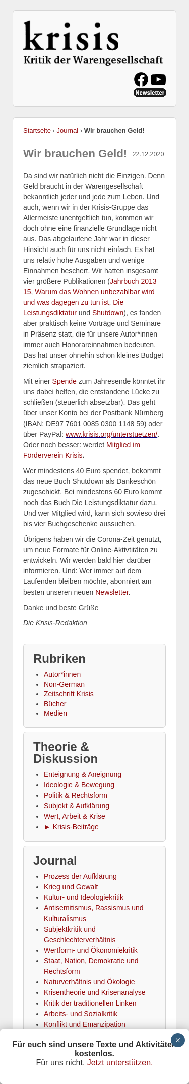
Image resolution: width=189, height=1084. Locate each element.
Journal (68, 130)
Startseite (37, 130)
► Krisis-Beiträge (71, 827)
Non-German (64, 684)
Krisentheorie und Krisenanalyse (95, 992)
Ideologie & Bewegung (79, 785)
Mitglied (118, 445)
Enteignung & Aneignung (82, 774)
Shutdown (107, 313)
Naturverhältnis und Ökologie (89, 982)
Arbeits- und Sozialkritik (80, 1014)
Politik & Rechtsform (75, 795)
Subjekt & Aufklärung (76, 806)
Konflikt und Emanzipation (84, 1024)
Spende (64, 381)
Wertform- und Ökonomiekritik (91, 950)
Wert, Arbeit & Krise (74, 816)
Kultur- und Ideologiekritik (83, 897)
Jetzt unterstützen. (120, 1062)
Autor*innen (62, 674)
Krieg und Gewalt (71, 887)
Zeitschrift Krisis (69, 694)
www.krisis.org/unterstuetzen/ (111, 434)
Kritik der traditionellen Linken (90, 1003)
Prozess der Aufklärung (80, 876)
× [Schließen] (177, 1040)
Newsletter (111, 592)
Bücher (55, 704)
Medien (55, 713)
